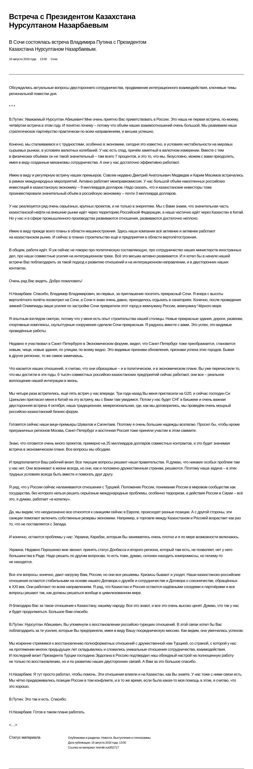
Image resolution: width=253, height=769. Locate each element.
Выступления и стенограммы (131, 737)
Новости (106, 737)
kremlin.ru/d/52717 (107, 747)
